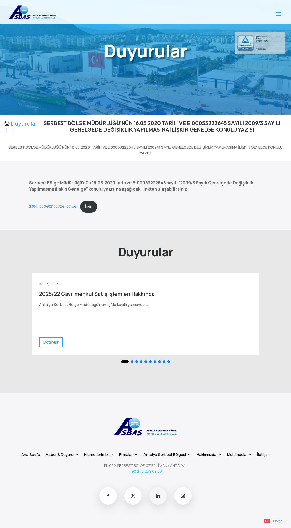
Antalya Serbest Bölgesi (164, 454)
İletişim (263, 454)
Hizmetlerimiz (96, 454)
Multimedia (236, 454)
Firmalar (126, 454)
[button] (125, 361)
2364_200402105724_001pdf (53, 206)
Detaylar (51, 342)
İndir (88, 206)
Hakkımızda (206, 454)
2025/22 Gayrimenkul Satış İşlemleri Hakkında (97, 293)
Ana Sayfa (30, 454)
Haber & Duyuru (60, 454)
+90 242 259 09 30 (145, 471)
